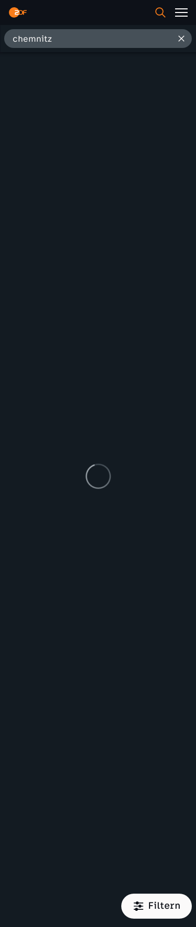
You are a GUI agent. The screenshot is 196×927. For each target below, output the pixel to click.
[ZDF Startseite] (17, 12)
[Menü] (181, 12)
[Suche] (160, 12)
